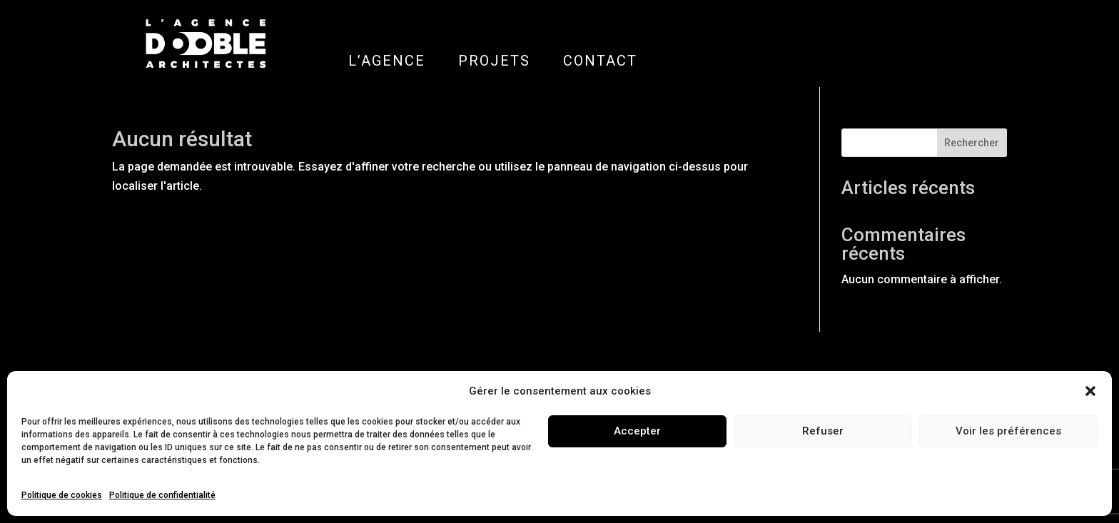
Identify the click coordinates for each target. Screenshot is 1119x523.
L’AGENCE (386, 60)
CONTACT (600, 60)
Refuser (823, 431)
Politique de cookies (61, 495)
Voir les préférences (1008, 431)
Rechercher (971, 142)
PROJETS (494, 60)
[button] (1090, 391)
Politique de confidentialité (162, 495)
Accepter (637, 431)
